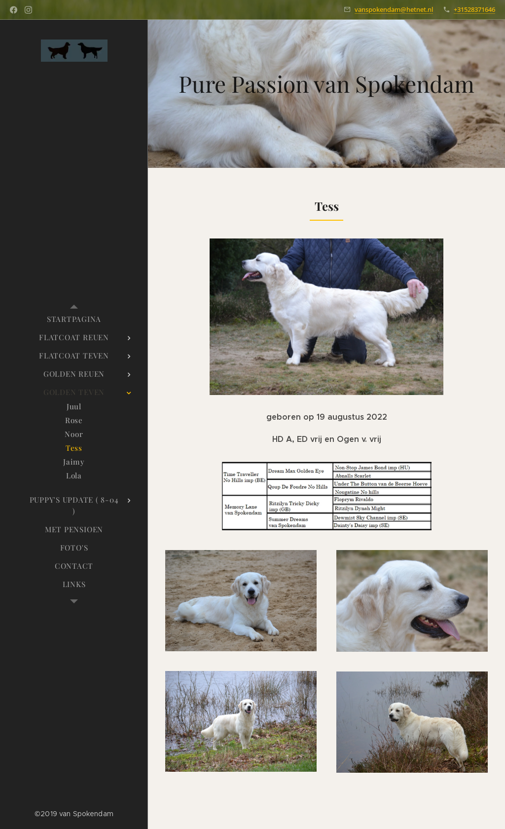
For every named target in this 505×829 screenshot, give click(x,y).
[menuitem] (74, 319)
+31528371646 (474, 9)
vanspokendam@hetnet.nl (394, 9)
